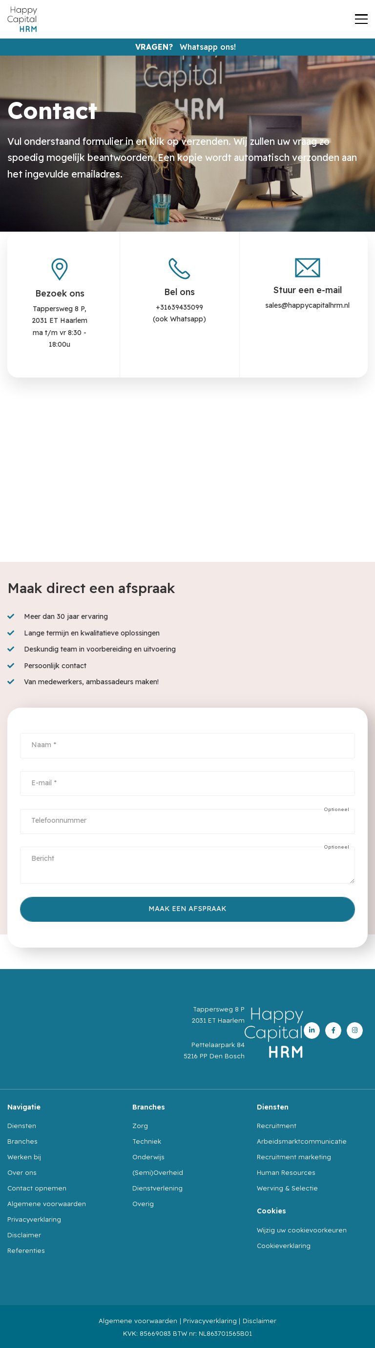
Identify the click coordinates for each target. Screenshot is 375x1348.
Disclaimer (24, 1235)
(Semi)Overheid (157, 1172)
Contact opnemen (36, 1188)
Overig (143, 1204)
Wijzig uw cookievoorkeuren (302, 1230)
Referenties (26, 1250)
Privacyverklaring (34, 1219)
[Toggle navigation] (361, 19)
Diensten (21, 1126)
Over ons (22, 1172)
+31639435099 (179, 307)
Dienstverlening (157, 1188)
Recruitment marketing (294, 1157)
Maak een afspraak (187, 908)
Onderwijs (148, 1157)
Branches (22, 1141)
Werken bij (24, 1157)
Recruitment (276, 1126)
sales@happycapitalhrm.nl (307, 305)
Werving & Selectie (287, 1188)
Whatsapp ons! (208, 47)
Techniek (146, 1141)
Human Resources (286, 1172)
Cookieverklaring (284, 1245)
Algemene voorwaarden (46, 1204)
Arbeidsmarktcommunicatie (302, 1141)
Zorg (140, 1126)
